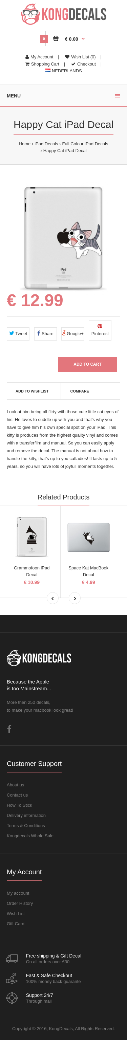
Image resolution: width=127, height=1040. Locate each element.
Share (45, 333)
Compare (79, 391)
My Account (39, 56)
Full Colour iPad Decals (85, 143)
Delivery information (26, 815)
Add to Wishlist (32, 391)
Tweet (18, 333)
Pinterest (100, 329)
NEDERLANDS (63, 70)
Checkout (83, 64)
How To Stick (19, 805)
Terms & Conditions (26, 825)
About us (15, 784)
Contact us (17, 795)
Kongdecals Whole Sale (30, 835)
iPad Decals (46, 143)
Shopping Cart (42, 64)
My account (18, 893)
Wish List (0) (80, 56)
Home (25, 143)
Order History (20, 903)
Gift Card (15, 923)
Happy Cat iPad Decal (65, 150)
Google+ (73, 333)
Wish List (16, 913)
